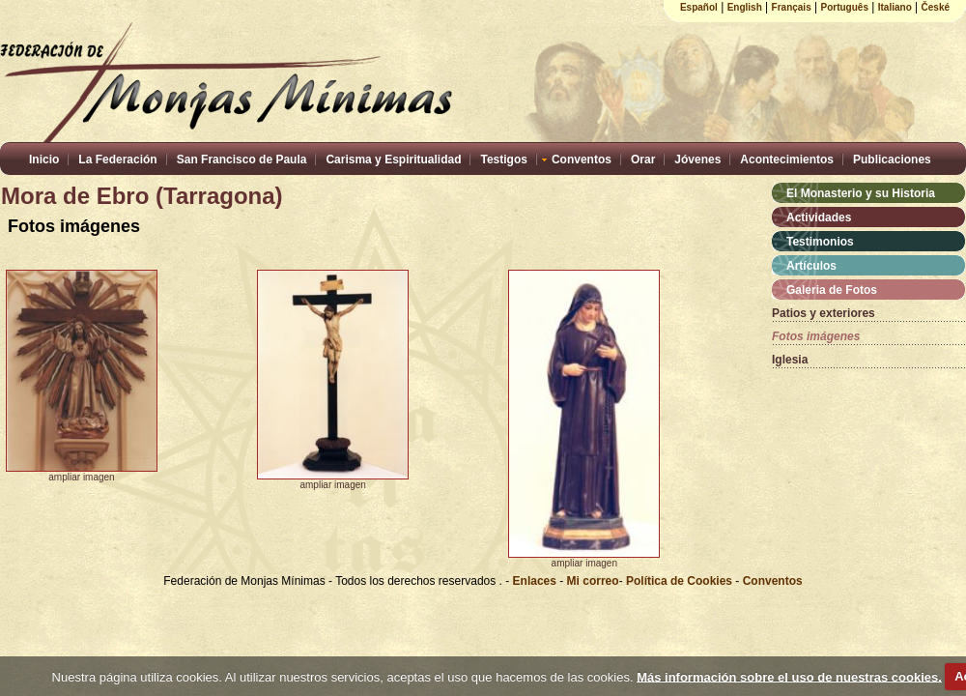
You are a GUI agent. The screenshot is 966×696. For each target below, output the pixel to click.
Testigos (503, 159)
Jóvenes (697, 159)
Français (791, 7)
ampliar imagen (81, 477)
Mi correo (593, 581)
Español (699, 7)
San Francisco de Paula (242, 159)
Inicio (44, 159)
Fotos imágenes (816, 336)
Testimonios (820, 241)
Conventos (581, 159)
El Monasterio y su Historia (860, 193)
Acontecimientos (787, 159)
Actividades (818, 217)
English (744, 7)
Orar (643, 159)
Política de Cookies (679, 581)
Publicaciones (892, 159)
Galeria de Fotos (831, 290)
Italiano (895, 7)
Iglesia (790, 359)
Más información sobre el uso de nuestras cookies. (789, 676)
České (936, 7)
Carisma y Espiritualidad (393, 159)
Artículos (811, 266)
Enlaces (536, 581)
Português (844, 7)
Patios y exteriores (823, 313)
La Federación (117, 159)
